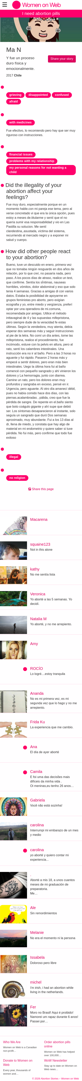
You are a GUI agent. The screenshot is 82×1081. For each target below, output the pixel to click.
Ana (33, 747)
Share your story (62, 58)
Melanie (37, 932)
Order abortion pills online (57, 1044)
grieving (15, 94)
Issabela (37, 957)
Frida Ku (37, 722)
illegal (13, 456)
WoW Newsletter (55, 1060)
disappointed (38, 94)
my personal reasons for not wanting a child (37, 170)
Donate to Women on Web (17, 1063)
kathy (34, 569)
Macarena (38, 519)
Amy (34, 644)
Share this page (41, 489)
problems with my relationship (31, 161)
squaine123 (40, 544)
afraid (13, 101)
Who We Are (12, 1042)
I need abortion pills (41, 13)
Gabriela (37, 800)
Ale (33, 908)
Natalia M (38, 619)
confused (62, 94)
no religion (17, 477)
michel (35, 982)
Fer (33, 1007)
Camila (36, 771)
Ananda (37, 693)
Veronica (37, 594)
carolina (37, 825)
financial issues (20, 154)
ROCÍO (36, 668)
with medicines (20, 122)
